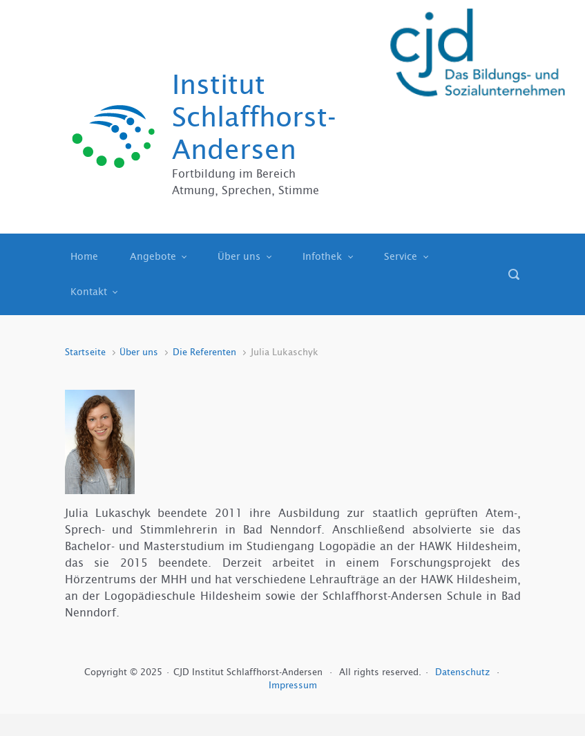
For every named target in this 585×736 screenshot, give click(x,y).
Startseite (85, 352)
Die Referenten (204, 352)
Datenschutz (463, 672)
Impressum (293, 685)
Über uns (138, 352)
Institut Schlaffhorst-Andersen (254, 117)
